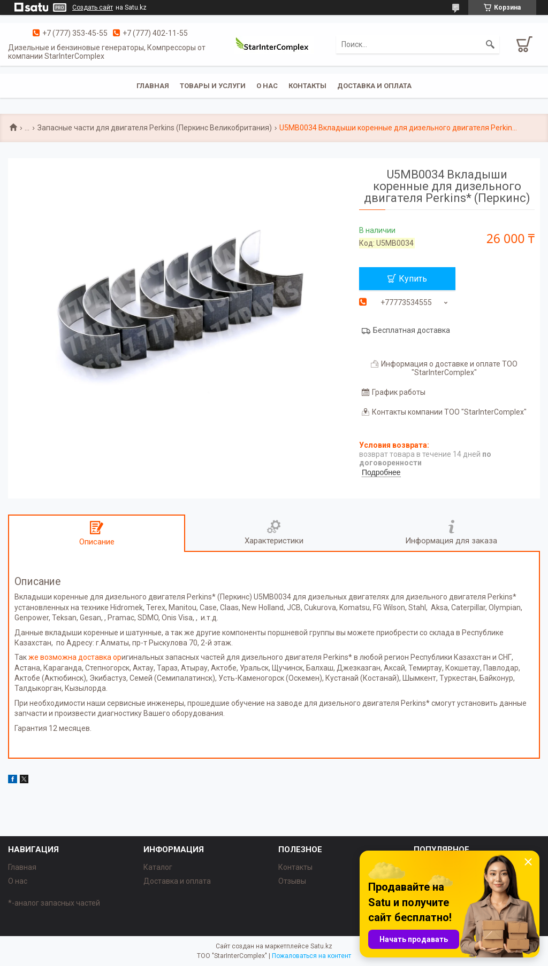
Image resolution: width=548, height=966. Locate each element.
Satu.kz (321, 946)
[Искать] (490, 44)
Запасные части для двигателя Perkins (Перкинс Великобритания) (154, 127)
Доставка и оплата (374, 86)
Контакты (307, 86)
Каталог (157, 867)
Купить (413, 279)
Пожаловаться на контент (311, 956)
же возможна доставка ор (74, 657)
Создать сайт (92, 7)
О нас (267, 86)
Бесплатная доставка (411, 330)
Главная (152, 86)
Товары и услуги (213, 86)
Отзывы (292, 881)
